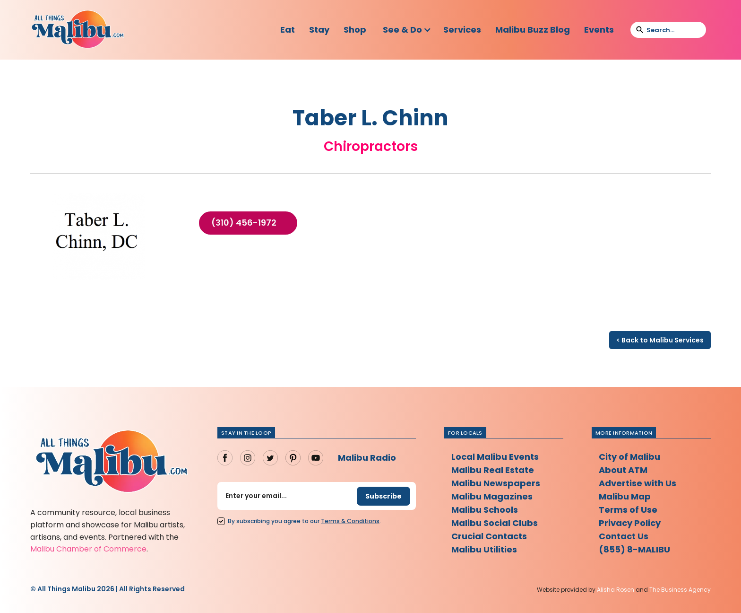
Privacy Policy (630, 523)
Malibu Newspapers (495, 483)
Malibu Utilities (484, 549)
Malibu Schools (484, 510)
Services (462, 29)
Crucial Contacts (489, 536)
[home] (77, 30)
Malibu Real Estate (492, 470)
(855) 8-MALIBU (634, 549)
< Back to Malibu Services (660, 340)
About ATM (623, 470)
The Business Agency (680, 590)
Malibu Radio (367, 458)
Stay (319, 29)
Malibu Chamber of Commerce (88, 548)
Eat (287, 29)
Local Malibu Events (495, 457)
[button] (407, 29)
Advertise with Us (637, 483)
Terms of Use (628, 510)
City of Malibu (629, 457)
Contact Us (623, 536)
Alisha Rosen (615, 590)
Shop (355, 29)
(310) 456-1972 (243, 223)
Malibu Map (625, 496)
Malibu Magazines (492, 496)
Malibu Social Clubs (494, 523)
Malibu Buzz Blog (532, 29)
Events (599, 29)
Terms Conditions (350, 521)
